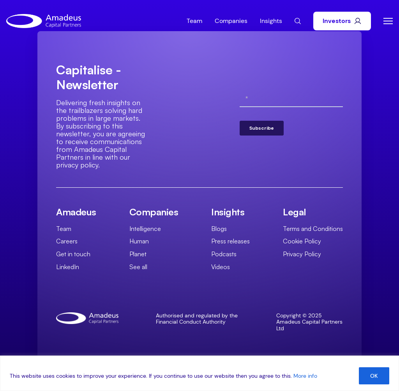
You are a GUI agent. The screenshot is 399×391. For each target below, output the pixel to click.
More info (305, 375)
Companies (231, 21)
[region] (199, 373)
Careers (67, 241)
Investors (342, 21)
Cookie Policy (302, 241)
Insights (271, 21)
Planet (138, 254)
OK (374, 375)
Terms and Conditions (313, 228)
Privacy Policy (302, 254)
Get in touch (73, 254)
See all (138, 267)
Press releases (230, 241)
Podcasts (224, 254)
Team (194, 21)
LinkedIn (67, 267)
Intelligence (145, 228)
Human (139, 241)
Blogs (219, 228)
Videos (220, 267)
